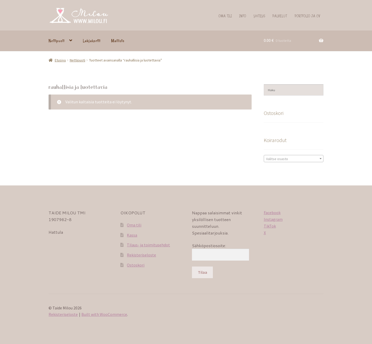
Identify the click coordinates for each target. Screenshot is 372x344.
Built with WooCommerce (104, 314)
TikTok (270, 226)
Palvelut (280, 16)
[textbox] (293, 158)
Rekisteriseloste (141, 254)
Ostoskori (135, 265)
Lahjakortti (91, 41)
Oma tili (225, 16)
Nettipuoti (57, 41)
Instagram (273, 219)
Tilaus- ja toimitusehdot (148, 244)
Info (242, 16)
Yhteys (259, 16)
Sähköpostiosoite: (209, 245)
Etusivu (60, 60)
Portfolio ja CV (307, 16)
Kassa (132, 235)
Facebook (272, 212)
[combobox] (293, 158)
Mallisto (118, 41)
